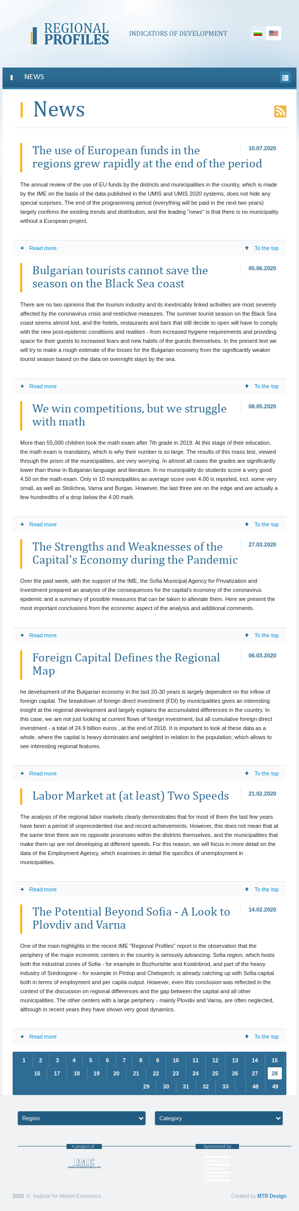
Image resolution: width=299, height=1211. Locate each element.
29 (146, 1086)
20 (116, 1073)
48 (256, 1086)
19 (97, 1073)
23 (176, 1073)
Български (258, 33)
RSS (280, 111)
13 (235, 1060)
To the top (262, 248)
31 (186, 1086)
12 (215, 1060)
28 (275, 1073)
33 (225, 1086)
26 (235, 1073)
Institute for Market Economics (84, 1163)
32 (206, 1086)
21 (136, 1073)
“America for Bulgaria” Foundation (217, 1168)
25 (215, 1073)
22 (156, 1073)
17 (57, 1073)
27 (255, 1073)
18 (77, 1073)
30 (166, 1086)
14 (255, 1060)
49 (275, 1086)
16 (37, 1073)
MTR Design (271, 1196)
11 (196, 1060)
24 (196, 1073)
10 (176, 1060)
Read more (38, 248)
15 (275, 1060)
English (273, 33)
